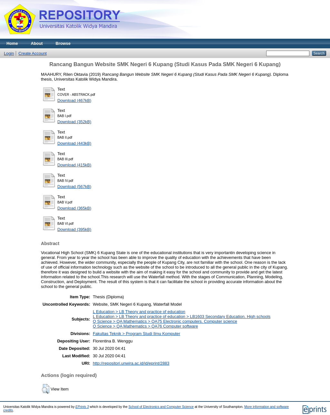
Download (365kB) (74, 208)
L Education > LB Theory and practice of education (139, 311)
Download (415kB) (74, 165)
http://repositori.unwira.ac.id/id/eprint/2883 (131, 363)
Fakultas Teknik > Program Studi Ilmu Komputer (136, 333)
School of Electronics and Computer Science (161, 407)
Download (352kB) (74, 121)
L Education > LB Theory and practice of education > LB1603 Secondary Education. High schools (181, 316)
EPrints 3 (82, 407)
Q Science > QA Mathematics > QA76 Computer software (145, 326)
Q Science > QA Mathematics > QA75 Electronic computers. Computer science (165, 321)
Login (9, 53)
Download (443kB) (74, 143)
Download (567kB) (74, 186)
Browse (63, 43)
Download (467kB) (74, 100)
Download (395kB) (74, 229)
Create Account (32, 53)
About (37, 43)
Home (12, 43)
